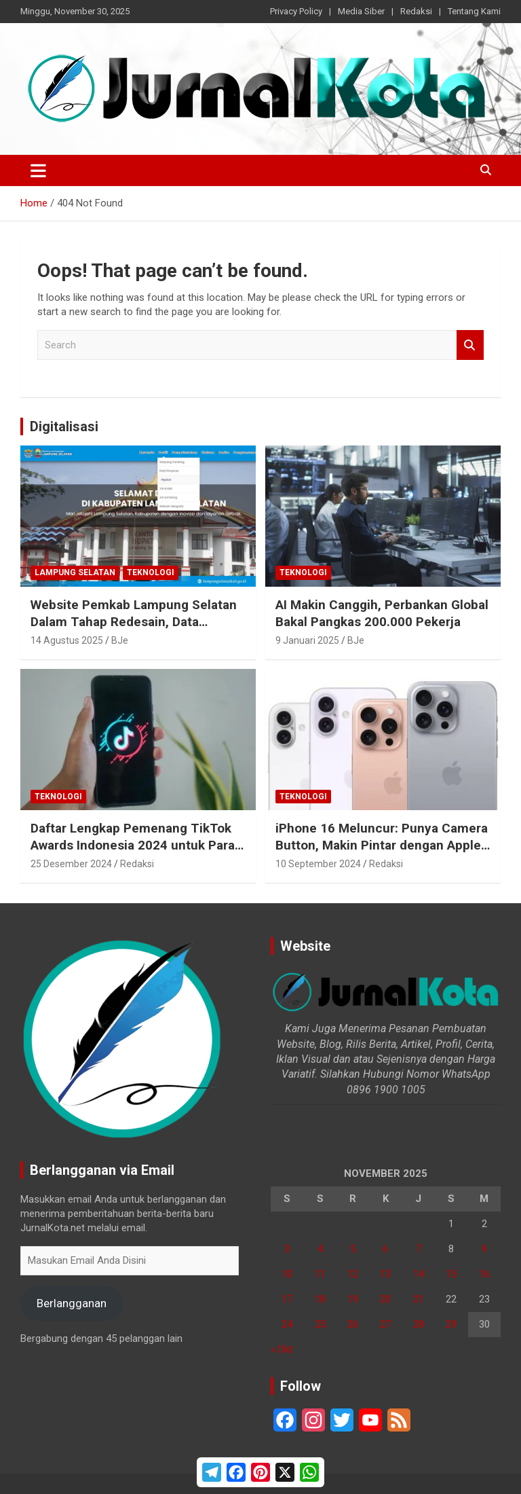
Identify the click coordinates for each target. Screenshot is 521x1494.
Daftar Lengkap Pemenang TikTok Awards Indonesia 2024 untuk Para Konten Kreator (133, 844)
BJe (119, 640)
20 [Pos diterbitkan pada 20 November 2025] (385, 1299)
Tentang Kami (474, 11)
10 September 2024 (318, 863)
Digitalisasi (64, 426)
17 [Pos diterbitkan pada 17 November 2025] (287, 1299)
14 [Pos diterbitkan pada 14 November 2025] (418, 1274)
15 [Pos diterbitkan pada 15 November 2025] (451, 1274)
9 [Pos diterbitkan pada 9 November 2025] (484, 1249)
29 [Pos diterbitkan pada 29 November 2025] (451, 1324)
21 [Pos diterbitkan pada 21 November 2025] (418, 1299)
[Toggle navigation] (38, 170)
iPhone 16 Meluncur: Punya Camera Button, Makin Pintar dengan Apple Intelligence (381, 844)
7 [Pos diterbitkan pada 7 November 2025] (418, 1249)
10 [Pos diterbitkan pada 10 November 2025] (287, 1274)
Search (470, 345)
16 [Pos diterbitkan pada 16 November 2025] (484, 1274)
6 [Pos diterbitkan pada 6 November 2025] (385, 1249)
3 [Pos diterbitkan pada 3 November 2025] (287, 1249)
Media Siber (361, 11)
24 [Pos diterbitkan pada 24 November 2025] (287, 1324)
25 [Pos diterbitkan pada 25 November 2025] (320, 1324)
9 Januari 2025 (307, 640)
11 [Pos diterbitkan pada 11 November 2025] (320, 1274)
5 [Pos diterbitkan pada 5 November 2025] (352, 1249)
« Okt (282, 1349)
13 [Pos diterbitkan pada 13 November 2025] (385, 1274)
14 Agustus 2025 (67, 640)
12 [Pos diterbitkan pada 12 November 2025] (352, 1274)
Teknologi (150, 572)
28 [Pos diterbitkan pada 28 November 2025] (418, 1324)
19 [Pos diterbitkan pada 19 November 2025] (352, 1299)
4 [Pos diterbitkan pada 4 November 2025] (320, 1249)
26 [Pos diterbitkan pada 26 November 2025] (352, 1324)
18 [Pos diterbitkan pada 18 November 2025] (320, 1299)
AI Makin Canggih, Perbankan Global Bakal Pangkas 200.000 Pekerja (381, 613)
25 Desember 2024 (71, 863)
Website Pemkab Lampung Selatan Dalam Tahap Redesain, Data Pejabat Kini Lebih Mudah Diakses (134, 621)
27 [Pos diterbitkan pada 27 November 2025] (385, 1324)
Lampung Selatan (75, 572)
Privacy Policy (296, 11)
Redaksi (416, 11)
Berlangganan (72, 1303)
